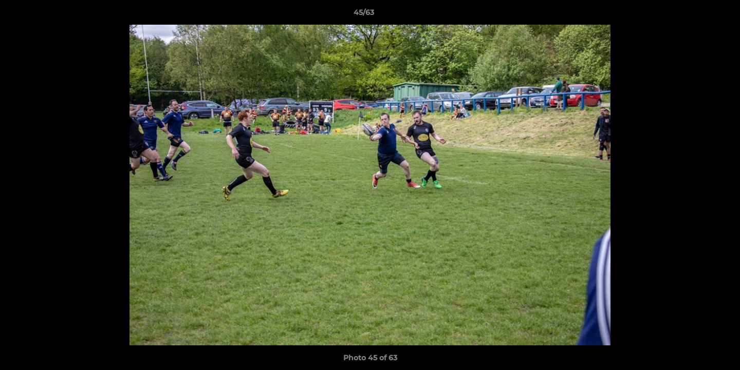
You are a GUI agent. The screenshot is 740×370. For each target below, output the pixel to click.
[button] (697, 15)
